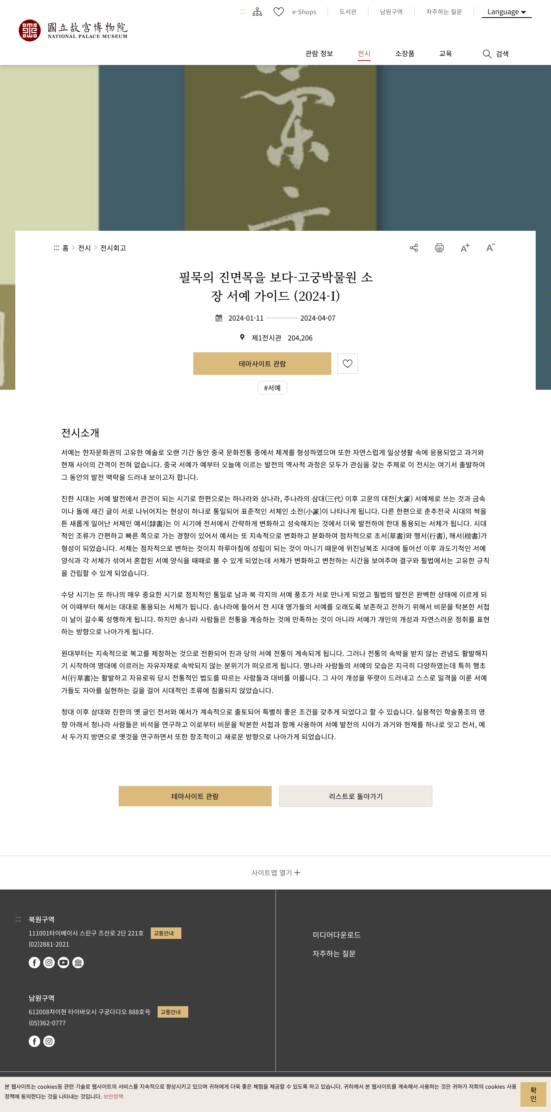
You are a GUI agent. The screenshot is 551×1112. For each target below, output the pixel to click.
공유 (414, 247)
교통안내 (164, 933)
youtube (63, 962)
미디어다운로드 (337, 934)
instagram (49, 962)
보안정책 (113, 1096)
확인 (533, 1094)
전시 (84, 248)
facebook (34, 962)
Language (503, 11)
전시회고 (113, 248)
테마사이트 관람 (262, 363)
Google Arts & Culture (78, 962)
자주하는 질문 (334, 953)
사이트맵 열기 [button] (271, 872)
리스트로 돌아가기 (356, 796)
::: (243, 11)
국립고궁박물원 (72, 30)
